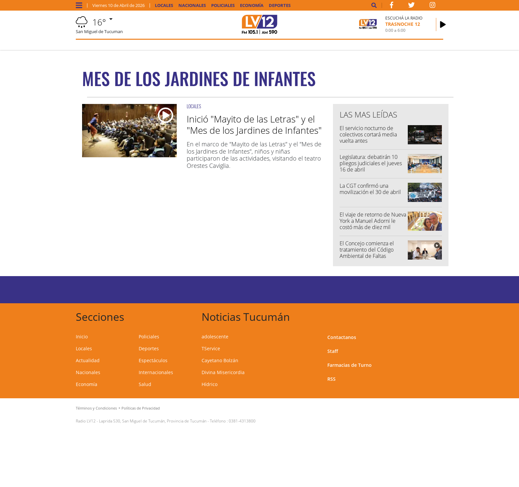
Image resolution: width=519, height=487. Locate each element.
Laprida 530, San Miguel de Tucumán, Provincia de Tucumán (153, 421)
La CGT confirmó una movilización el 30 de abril (370, 189)
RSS (331, 379)
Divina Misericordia (223, 372)
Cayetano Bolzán (220, 360)
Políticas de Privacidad (140, 408)
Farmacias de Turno (349, 365)
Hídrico (209, 384)
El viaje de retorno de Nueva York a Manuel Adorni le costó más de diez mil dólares (373, 224)
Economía (251, 5)
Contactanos (341, 337)
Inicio (82, 336)
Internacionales (156, 372)
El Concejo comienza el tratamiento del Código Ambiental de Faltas (367, 250)
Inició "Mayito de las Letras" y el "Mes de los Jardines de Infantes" (254, 124)
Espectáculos (153, 360)
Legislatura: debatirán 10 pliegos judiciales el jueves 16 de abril (371, 163)
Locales (164, 5)
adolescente (215, 336)
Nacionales (192, 5)
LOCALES (194, 106)
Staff (332, 351)
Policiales (223, 5)
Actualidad (88, 360)
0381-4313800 (242, 421)
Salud (145, 384)
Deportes (280, 5)
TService (211, 348)
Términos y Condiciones (96, 408)
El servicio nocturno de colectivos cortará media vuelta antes (368, 134)
